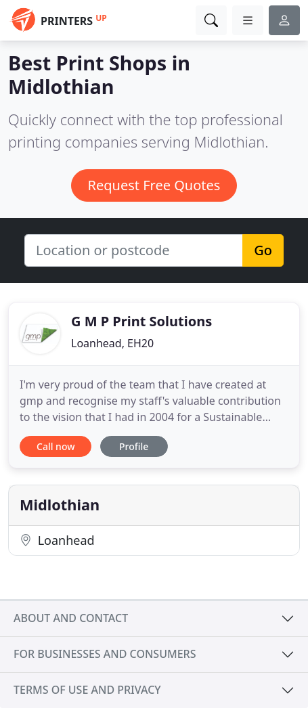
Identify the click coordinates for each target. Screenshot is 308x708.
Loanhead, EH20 (112, 343)
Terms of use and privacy (87, 689)
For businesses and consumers (105, 653)
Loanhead (57, 540)
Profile (133, 446)
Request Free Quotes (154, 185)
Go (263, 250)
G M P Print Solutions (141, 321)
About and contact (71, 618)
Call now (55, 446)
